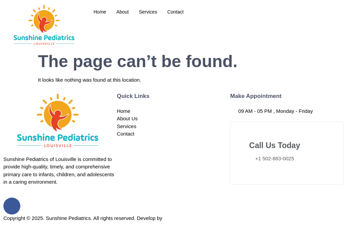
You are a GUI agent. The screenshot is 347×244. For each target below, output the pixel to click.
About (122, 12)
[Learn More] (287, 153)
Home (100, 12)
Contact (175, 12)
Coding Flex (177, 218)
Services (148, 12)
